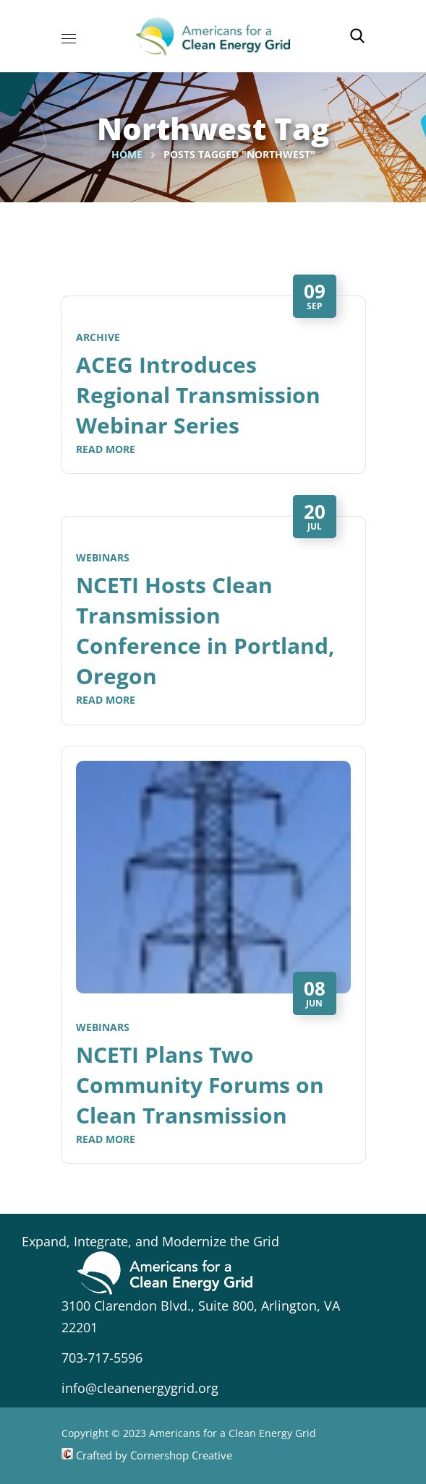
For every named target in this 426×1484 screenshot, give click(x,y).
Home (126, 154)
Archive (98, 337)
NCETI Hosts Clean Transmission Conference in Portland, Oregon (205, 630)
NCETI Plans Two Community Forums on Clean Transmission (200, 1085)
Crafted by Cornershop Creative (152, 1455)
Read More (105, 449)
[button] (357, 36)
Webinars (102, 557)
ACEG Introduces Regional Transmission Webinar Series (198, 395)
